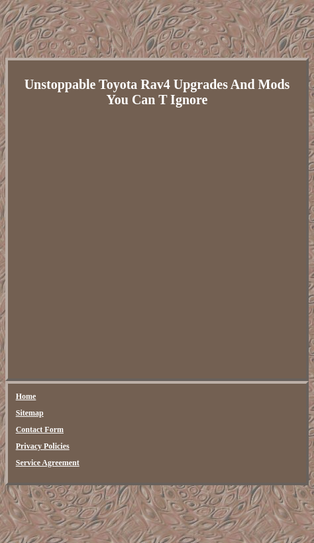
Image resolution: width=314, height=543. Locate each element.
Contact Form (40, 429)
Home (26, 396)
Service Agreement (47, 462)
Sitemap (30, 413)
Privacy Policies (43, 446)
